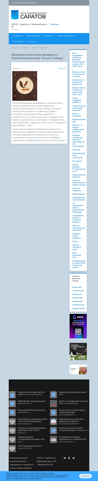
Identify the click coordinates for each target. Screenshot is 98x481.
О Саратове (17, 36)
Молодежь (77, 161)
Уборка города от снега (76, 247)
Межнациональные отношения (78, 155)
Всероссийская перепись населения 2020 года (78, 91)
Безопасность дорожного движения (78, 82)
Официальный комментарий (78, 199)
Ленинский (77, 301)
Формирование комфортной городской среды (78, 264)
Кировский (77, 298)
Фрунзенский (78, 308)
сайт (36, 137)
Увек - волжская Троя (76, 255)
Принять (85, 476)
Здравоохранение (78, 120)
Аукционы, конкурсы (65, 36)
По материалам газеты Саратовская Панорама (78, 207)
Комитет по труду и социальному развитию (78, 128)
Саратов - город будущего (76, 236)
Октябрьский (78, 305)
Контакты (31, 41)
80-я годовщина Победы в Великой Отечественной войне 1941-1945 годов (78, 59)
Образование (78, 194)
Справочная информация (24, 3)
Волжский (76, 287)
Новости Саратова (39, 48)
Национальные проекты (79, 176)
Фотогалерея (17, 41)
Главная (14, 48)
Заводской (77, 294)
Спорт (75, 241)
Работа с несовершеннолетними (78, 228)
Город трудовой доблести (76, 100)
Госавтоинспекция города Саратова (79, 108)
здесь (63, 140)
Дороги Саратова (76, 115)
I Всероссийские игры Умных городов (78, 73)
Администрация (32, 36)
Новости (24, 48)
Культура (76, 150)
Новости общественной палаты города (79, 182)
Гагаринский (78, 291)
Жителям (54, 24)
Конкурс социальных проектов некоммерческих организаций (78, 140)
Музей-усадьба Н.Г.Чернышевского (78, 168)
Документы (48, 36)
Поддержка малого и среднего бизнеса (77, 218)
